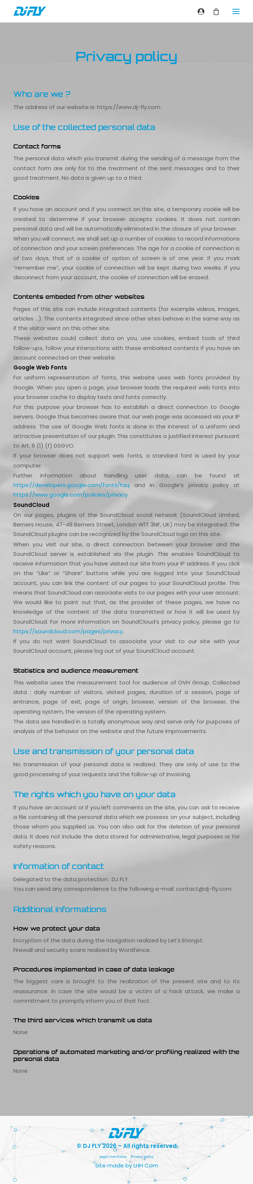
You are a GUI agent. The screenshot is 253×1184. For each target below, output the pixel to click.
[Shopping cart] (213, 11)
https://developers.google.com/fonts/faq (71, 485)
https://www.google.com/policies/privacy (70, 494)
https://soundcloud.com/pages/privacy (68, 631)
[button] (236, 11)
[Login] (197, 11)
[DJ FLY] (29, 11)
